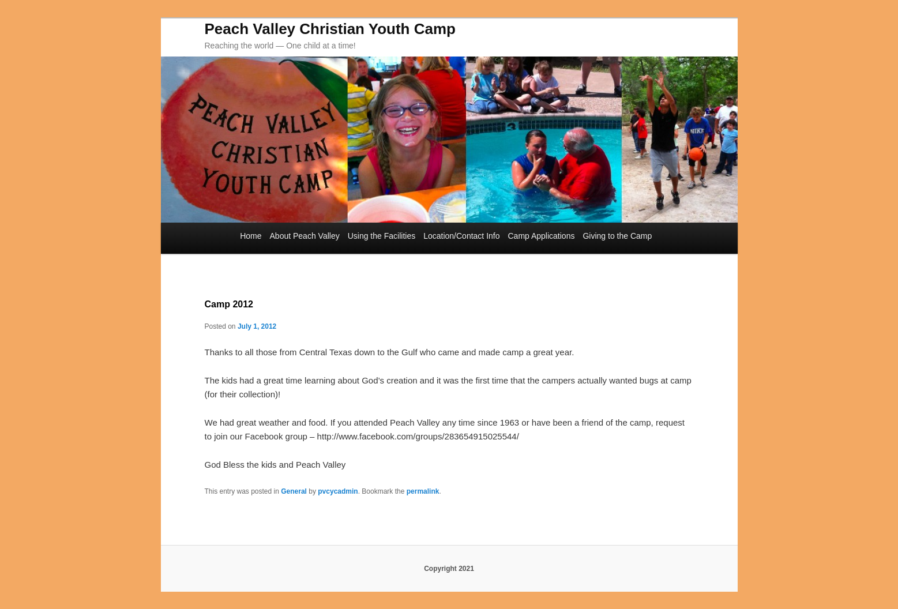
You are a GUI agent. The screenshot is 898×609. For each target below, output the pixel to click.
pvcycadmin (338, 491)
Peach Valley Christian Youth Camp (330, 28)
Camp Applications (541, 235)
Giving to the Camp (617, 235)
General (294, 491)
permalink (423, 491)
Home (250, 235)
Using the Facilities (382, 235)
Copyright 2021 (449, 569)
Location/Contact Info (461, 235)
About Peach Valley (305, 235)
